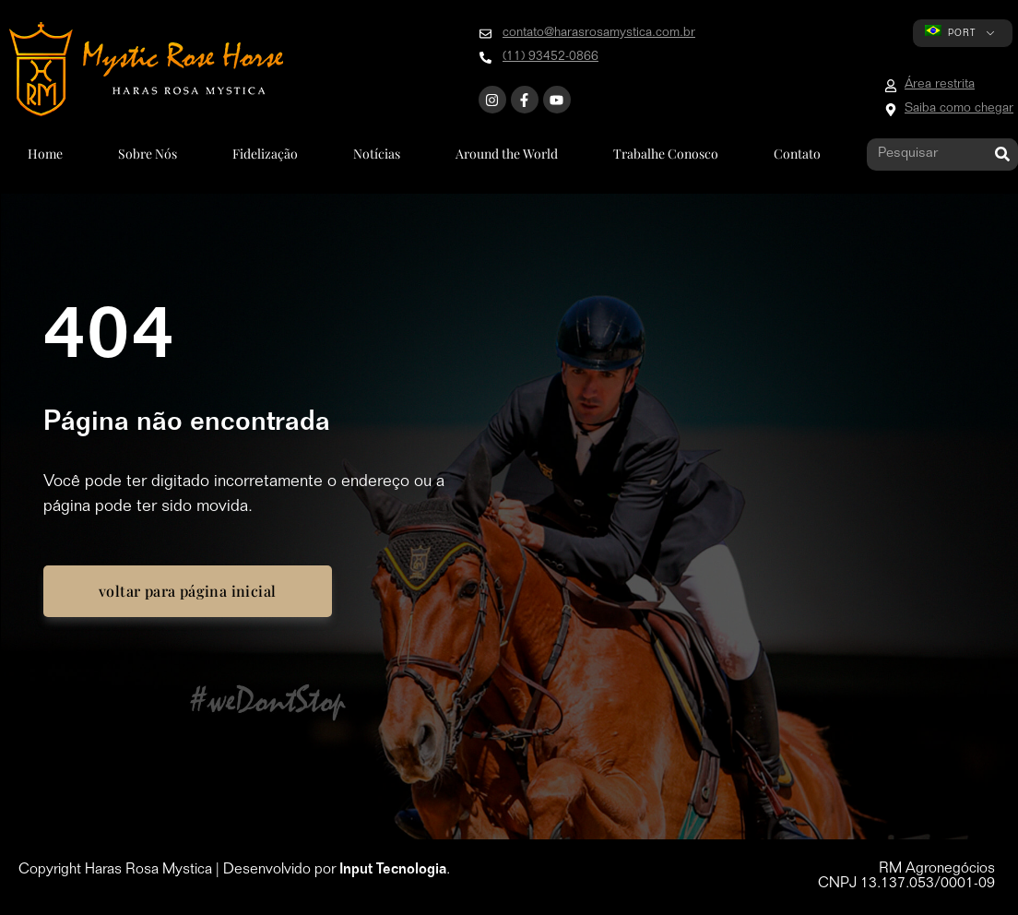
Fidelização (265, 153)
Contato (797, 153)
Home (45, 153)
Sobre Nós (147, 153)
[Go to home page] (146, 69)
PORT (950, 32)
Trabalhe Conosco (665, 153)
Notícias (376, 153)
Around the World (507, 153)
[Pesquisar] (1002, 154)
